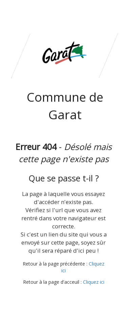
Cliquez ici (93, 282)
